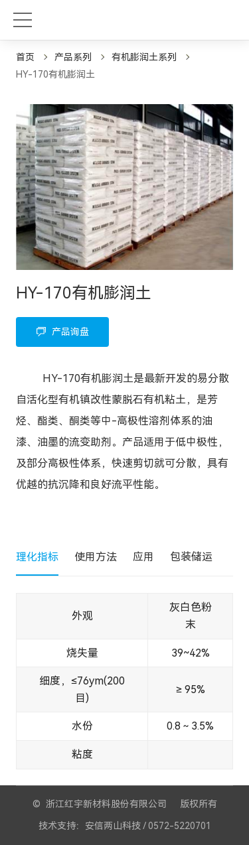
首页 (25, 57)
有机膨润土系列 (144, 57)
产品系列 (73, 57)
